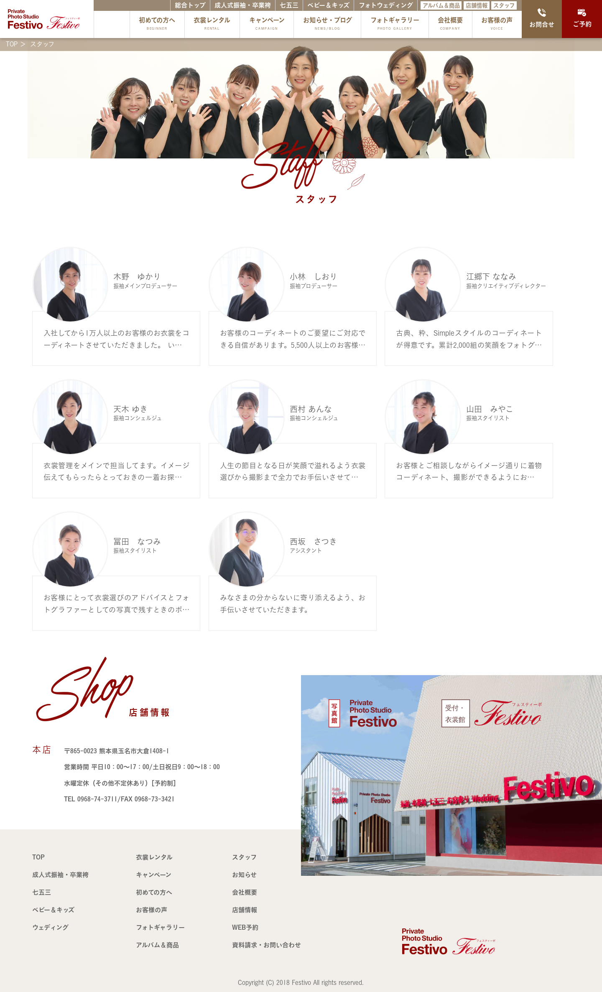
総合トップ (190, 5)
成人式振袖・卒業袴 (242, 5)
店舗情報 (476, 5)
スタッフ (504, 5)
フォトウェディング (386, 5)
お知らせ (244, 875)
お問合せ (541, 18)
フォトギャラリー (394, 24)
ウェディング (50, 927)
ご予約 (582, 18)
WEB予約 (245, 927)
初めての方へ (157, 24)
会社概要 (450, 24)
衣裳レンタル (212, 24)
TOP (38, 857)
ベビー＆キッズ (328, 5)
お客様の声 (497, 24)
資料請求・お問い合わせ (266, 945)
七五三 (289, 5)
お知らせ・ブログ (327, 24)
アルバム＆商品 (441, 5)
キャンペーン (267, 24)
